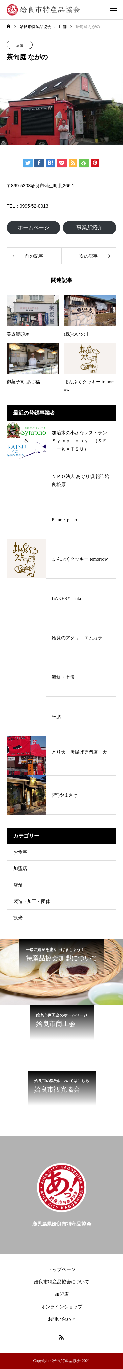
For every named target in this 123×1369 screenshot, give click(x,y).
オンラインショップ (61, 1306)
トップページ (61, 1269)
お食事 (20, 852)
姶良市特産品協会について (61, 1281)
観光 (18, 917)
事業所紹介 (89, 227)
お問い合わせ (61, 1319)
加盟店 (20, 868)
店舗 (19, 45)
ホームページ (33, 227)
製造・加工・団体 (31, 901)
